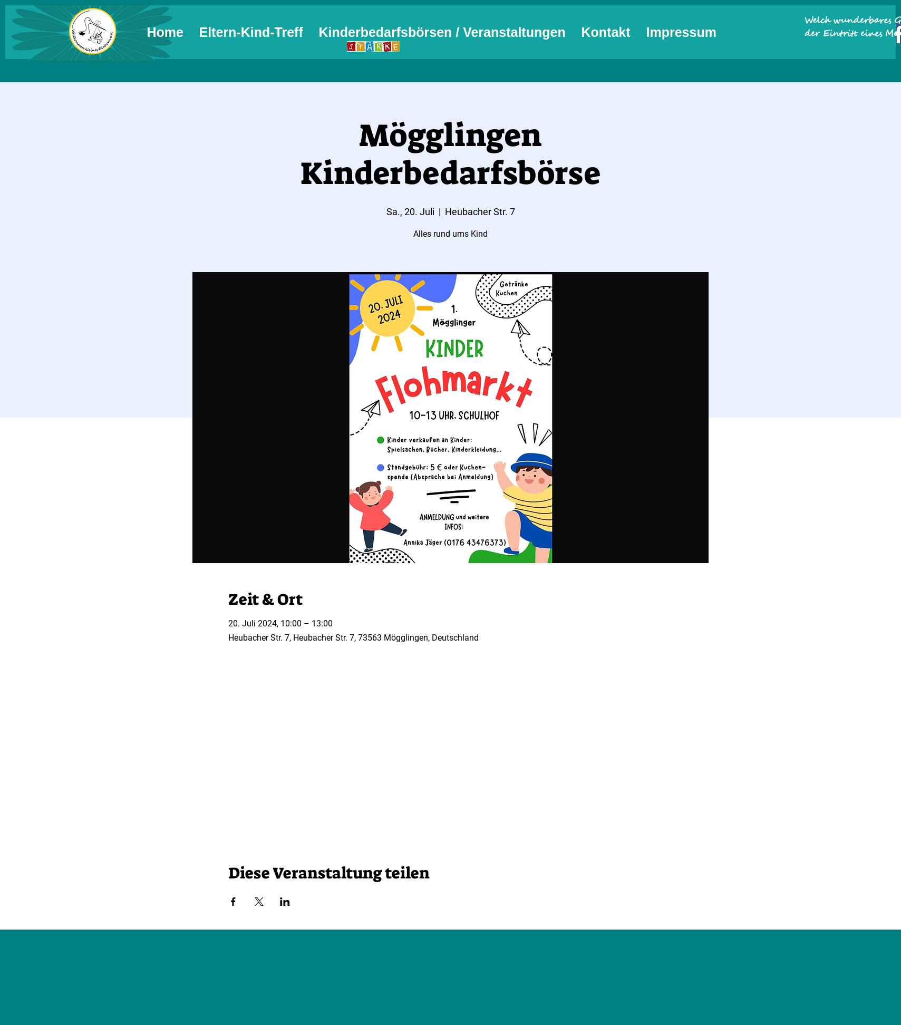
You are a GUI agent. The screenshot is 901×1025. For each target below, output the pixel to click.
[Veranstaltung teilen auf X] (259, 901)
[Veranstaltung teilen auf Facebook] (233, 901)
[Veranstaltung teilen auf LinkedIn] (285, 901)
